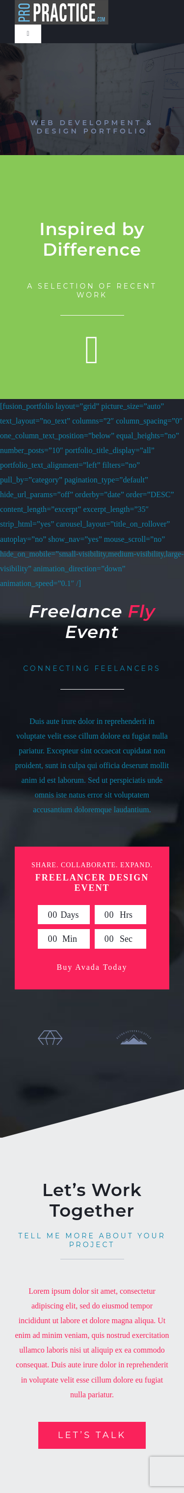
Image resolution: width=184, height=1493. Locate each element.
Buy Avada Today (92, 967)
